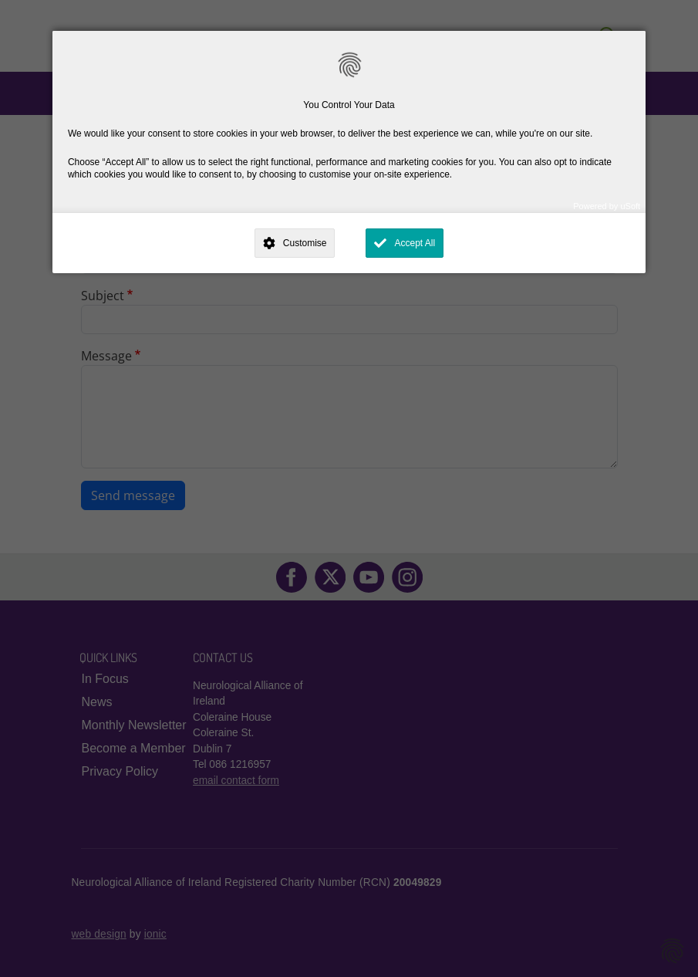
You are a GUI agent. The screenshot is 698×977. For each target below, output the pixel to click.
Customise (305, 243)
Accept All (414, 243)
